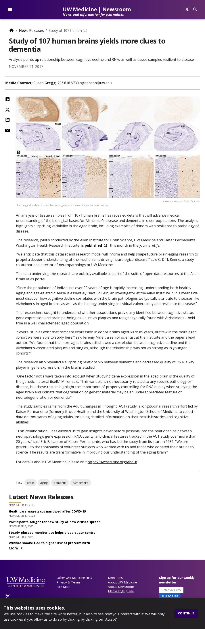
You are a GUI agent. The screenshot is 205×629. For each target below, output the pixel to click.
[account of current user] (9, 9)
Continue (186, 613)
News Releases (31, 30)
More (16, 548)
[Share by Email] (7, 130)
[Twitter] (8, 596)
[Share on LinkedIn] (7, 119)
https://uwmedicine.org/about (112, 461)
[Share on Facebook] (7, 99)
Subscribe (169, 596)
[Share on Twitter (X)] (7, 109)
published (93, 245)
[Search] (187, 9)
